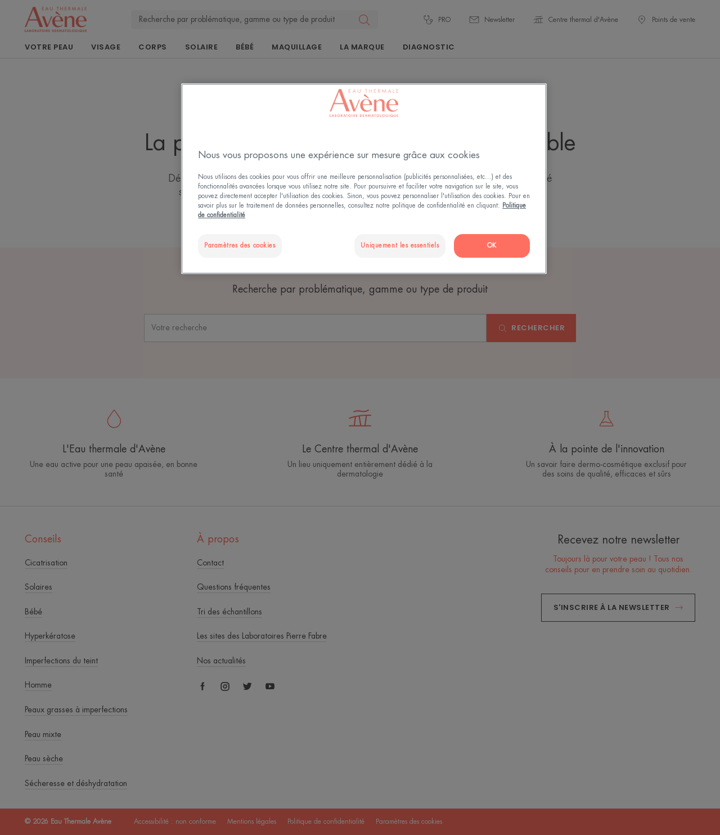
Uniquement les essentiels (400, 246)
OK (492, 246)
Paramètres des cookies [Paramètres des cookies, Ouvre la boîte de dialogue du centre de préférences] (240, 246)
